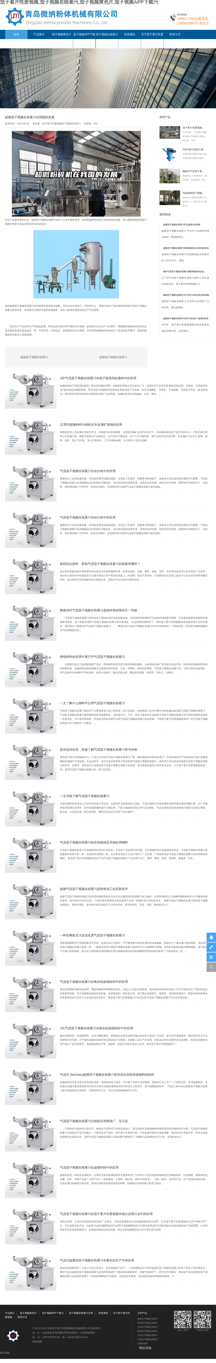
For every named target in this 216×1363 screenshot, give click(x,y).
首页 (16, 34)
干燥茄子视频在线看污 (147, 1339)
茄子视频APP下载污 (53, 1313)
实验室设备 (142, 1343)
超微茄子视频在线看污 (43, 219)
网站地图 (37, 1341)
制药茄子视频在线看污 (147, 1331)
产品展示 (38, 34)
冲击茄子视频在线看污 (147, 1335)
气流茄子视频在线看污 (147, 1327)
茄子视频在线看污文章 (81, 1313)
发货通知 (129, 34)
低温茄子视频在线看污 (147, 1323)
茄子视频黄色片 (61, 34)
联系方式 (174, 34)
